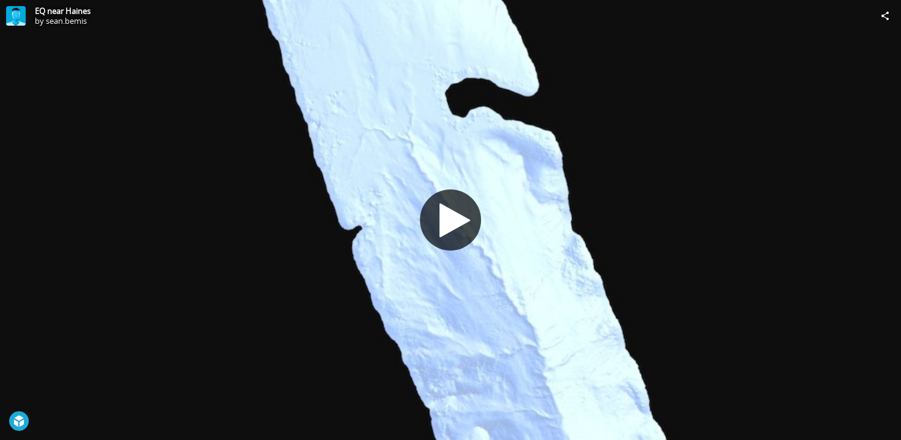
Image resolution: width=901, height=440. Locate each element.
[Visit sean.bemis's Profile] (16, 16)
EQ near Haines (62, 11)
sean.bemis (66, 20)
